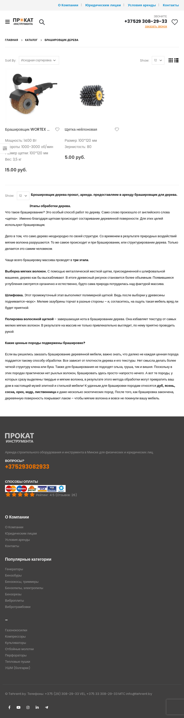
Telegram (46, 707)
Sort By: (10, 60)
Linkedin (37, 707)
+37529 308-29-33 (145, 21)
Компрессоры (15, 636)
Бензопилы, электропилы (24, 588)
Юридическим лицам (103, 5)
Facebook (9, 707)
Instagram (28, 707)
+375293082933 (27, 467)
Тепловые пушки (17, 661)
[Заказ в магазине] (39, 60)
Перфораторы (16, 655)
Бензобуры (13, 575)
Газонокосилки (16, 630)
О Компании (68, 5)
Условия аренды (142, 5)
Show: (144, 60)
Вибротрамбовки (17, 606)
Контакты (171, 5)
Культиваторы (15, 642)
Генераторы (14, 569)
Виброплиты (14, 600)
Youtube (18, 707)
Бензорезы (13, 594)
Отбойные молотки (19, 649)
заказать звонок (156, 26)
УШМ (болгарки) (17, 667)
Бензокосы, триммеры (21, 581)
